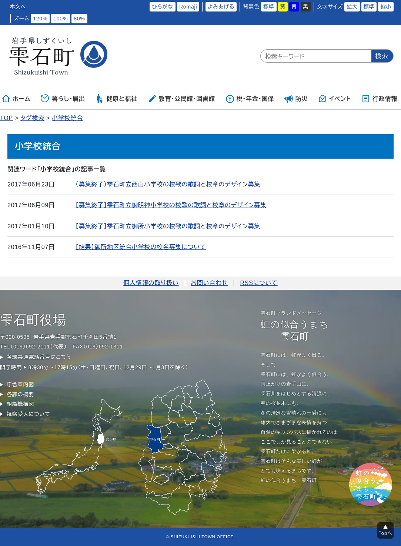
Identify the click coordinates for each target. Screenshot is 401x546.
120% (40, 18)
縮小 (385, 7)
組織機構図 (20, 404)
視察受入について (28, 414)
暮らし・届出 (63, 98)
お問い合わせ (209, 283)
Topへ (385, 533)
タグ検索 (32, 118)
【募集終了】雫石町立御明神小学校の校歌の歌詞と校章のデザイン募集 (171, 205)
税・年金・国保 (249, 98)
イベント (334, 98)
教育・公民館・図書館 (181, 98)
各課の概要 (20, 394)
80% (79, 18)
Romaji (188, 7)
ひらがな (162, 7)
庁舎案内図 (20, 384)
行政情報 (379, 98)
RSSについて (258, 283)
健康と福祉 (116, 98)
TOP (6, 118)
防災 (296, 98)
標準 (268, 7)
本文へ (18, 7)
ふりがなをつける (125, 7)
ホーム (15, 98)
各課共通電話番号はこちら (39, 357)
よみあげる (221, 7)
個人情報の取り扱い (150, 283)
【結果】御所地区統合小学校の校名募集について (141, 247)
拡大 (352, 7)
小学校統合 (67, 118)
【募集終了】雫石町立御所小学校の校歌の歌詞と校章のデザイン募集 (168, 226)
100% (60, 18)
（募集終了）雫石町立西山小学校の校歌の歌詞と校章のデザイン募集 (168, 184)
